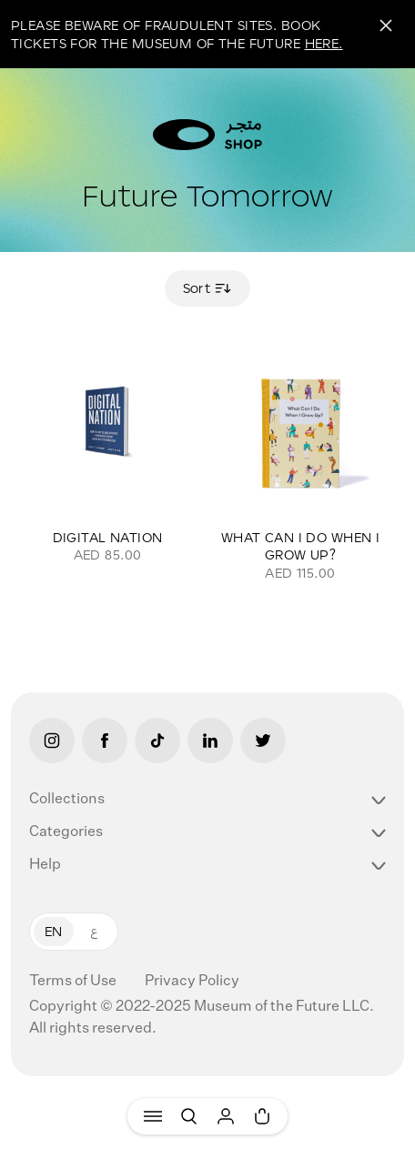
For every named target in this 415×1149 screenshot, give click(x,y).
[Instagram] (52, 740)
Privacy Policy (192, 981)
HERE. (324, 43)
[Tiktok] (157, 740)
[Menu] (153, 1116)
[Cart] (262, 1116)
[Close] (386, 25)
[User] (226, 1116)
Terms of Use (74, 981)
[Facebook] (104, 740)
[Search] (189, 1116)
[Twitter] (263, 740)
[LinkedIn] (210, 740)
